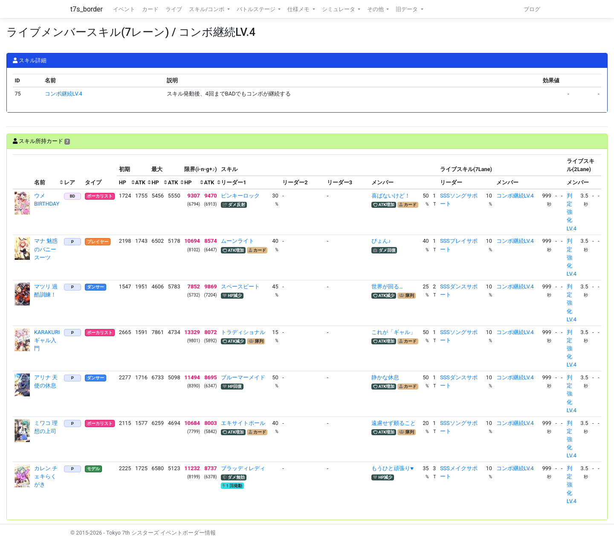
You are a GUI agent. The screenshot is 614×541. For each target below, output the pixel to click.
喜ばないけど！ (390, 195)
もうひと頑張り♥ (392, 468)
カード (150, 9)
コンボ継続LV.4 (63, 93)
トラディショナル (243, 332)
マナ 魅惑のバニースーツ (46, 249)
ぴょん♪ (381, 241)
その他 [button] (376, 9)
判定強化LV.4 (571, 212)
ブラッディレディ (243, 468)
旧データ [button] (407, 9)
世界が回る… (387, 286)
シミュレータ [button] (339, 9)
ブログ (532, 9)
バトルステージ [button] (257, 9)
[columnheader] (22, 172)
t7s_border (86, 9)
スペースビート (240, 286)
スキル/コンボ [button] (207, 9)
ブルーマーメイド (243, 377)
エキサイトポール (243, 423)
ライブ (173, 9)
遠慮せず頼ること (393, 423)
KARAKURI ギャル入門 (47, 340)
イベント (124, 9)
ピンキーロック (240, 195)
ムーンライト (237, 241)
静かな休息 (385, 377)
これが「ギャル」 (393, 332)
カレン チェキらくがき (46, 476)
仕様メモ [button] (299, 9)
